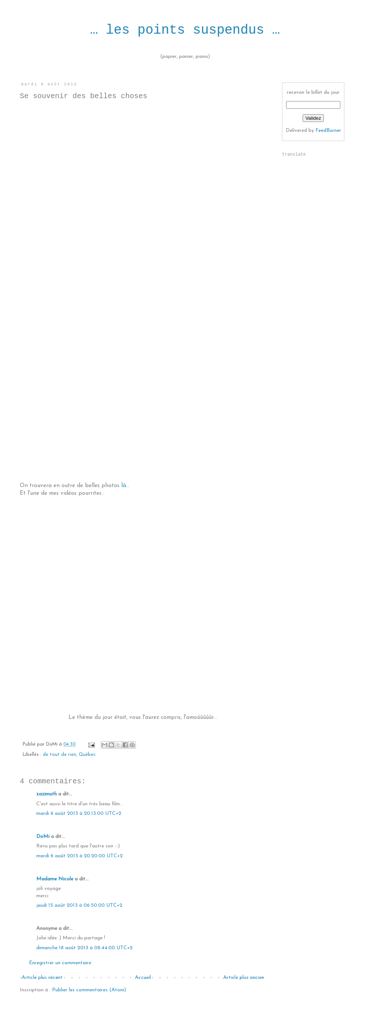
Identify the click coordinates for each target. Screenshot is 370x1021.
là (123, 486)
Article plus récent (42, 977)
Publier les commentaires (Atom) (89, 990)
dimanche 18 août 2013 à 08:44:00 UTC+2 (84, 948)
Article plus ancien (243, 977)
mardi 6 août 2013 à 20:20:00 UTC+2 (79, 856)
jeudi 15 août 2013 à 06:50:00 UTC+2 (79, 905)
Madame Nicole (55, 879)
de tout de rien (59, 755)
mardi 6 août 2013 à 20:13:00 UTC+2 (78, 813)
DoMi (42, 836)
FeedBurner (328, 130)
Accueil (143, 977)
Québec (87, 755)
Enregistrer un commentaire (60, 963)
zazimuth (46, 794)
